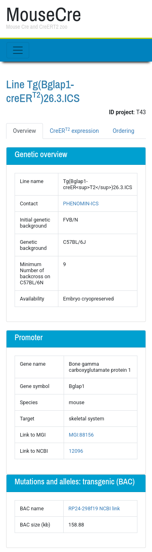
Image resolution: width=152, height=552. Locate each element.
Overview (24, 131)
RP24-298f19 (83, 508)
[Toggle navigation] (17, 50)
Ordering (123, 131)
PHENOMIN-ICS (81, 203)
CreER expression (74, 130)
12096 (76, 451)
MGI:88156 (81, 435)
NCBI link (109, 508)
